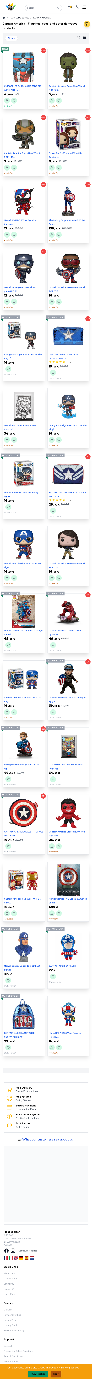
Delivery (8, 1309)
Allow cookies (38, 1373)
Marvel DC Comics (19, 18)
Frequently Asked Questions (18, 1351)
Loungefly (9, 1283)
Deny (56, 1373)
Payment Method (12, 1314)
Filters (11, 38)
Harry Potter (10, 1294)
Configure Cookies (27, 1250)
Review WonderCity (14, 1330)
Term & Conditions (13, 1356)
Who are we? (11, 1361)
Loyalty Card (10, 1325)
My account (10, 1273)
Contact (8, 1346)
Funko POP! (10, 1289)
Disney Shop (10, 1278)
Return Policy (10, 1320)
